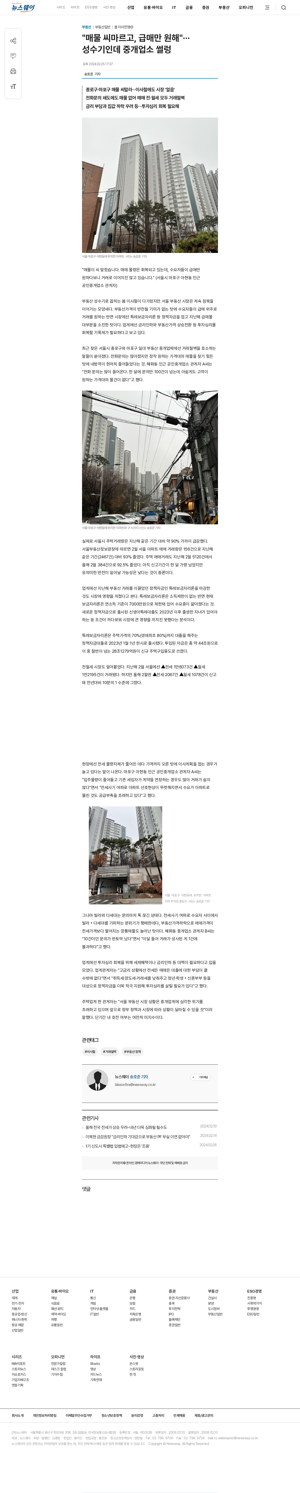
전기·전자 (18, 1303)
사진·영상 (109, 7)
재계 (15, 1298)
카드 (132, 1309)
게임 (93, 1303)
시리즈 (60, 7)
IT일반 (94, 1314)
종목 (172, 1303)
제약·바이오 (58, 1314)
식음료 (55, 1303)
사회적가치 (254, 1303)
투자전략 (174, 1309)
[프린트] (13, 71)
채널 (54, 1298)
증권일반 (174, 1325)
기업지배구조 (20, 1380)
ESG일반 (253, 1314)
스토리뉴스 (19, 1369)
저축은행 (135, 1314)
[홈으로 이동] (23, 7)
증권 (206, 7)
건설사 (212, 1298)
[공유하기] (13, 41)
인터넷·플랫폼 (99, 1309)
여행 (54, 1320)
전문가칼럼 (58, 1364)
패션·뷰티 (57, 1309)
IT (174, 7)
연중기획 (17, 1385)
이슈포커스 (19, 1374)
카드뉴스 (96, 1374)
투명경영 (253, 1309)
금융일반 (135, 1320)
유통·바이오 (153, 7)
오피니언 (246, 7)
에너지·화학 (19, 1320)
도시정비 (214, 1309)
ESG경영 (254, 1291)
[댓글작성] (13, 56)
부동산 (224, 7)
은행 (132, 1298)
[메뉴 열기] (267, 7)
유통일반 (57, 1325)
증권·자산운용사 (179, 1298)
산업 (131, 7)
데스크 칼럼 (58, 1369)
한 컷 (133, 1374)
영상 (93, 1369)
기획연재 (96, 1380)
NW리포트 (19, 1364)
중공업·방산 (19, 1314)
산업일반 (17, 1330)
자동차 (16, 1309)
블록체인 (174, 1320)
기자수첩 (57, 1374)
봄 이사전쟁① (123, 27)
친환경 (251, 1298)
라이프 (75, 7)
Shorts (95, 1364)
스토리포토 (137, 1369)
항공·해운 (18, 1325)
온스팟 (134, 1364)
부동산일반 (103, 27)
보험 (132, 1303)
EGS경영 (91, 7)
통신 (93, 1298)
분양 (211, 1303)
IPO (171, 1314)
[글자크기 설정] (13, 86)
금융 (189, 7)
